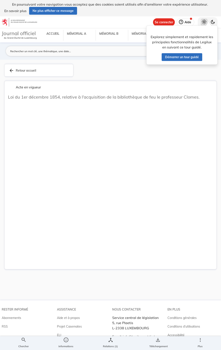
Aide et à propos (68, 318)
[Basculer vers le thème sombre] (212, 22)
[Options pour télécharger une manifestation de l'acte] (158, 343)
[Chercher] (23, 343)
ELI (59, 335)
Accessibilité (176, 335)
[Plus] (200, 343)
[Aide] (185, 22)
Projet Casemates (69, 326)
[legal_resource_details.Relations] (110, 343)
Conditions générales (182, 318)
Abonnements (11, 318)
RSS (5, 326)
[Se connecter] (164, 22)
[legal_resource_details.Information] (65, 343)
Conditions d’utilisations (183, 326)
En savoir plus (15, 11)
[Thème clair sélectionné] (204, 22)
